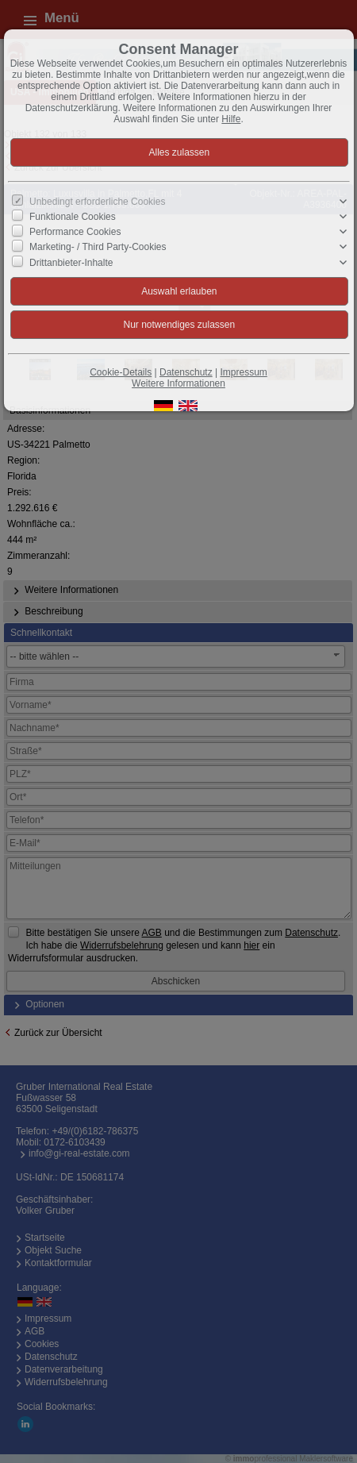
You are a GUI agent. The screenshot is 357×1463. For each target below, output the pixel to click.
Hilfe (230, 119)
